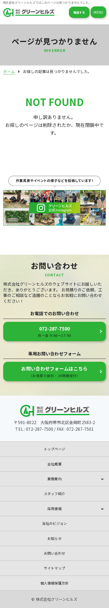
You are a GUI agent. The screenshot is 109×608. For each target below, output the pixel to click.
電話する (79, 12)
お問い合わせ (54, 553)
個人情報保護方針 (54, 582)
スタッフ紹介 (54, 493)
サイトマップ (54, 567)
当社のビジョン (54, 523)
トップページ (54, 448)
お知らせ (54, 538)
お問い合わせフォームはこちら (54, 371)
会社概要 (54, 463)
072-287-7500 (54, 331)
